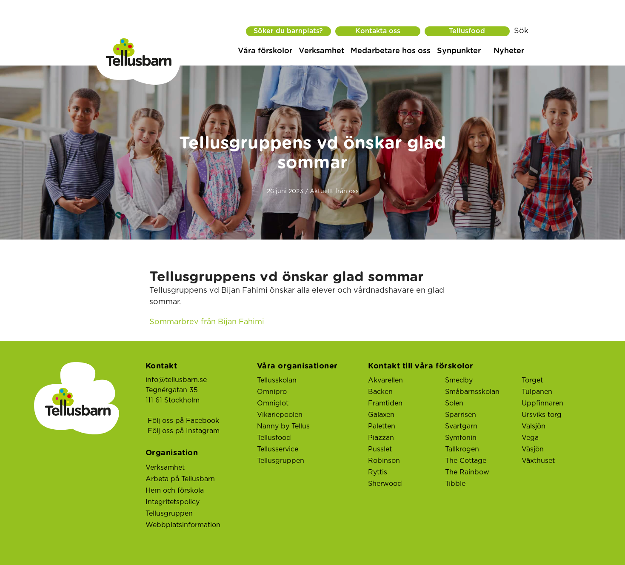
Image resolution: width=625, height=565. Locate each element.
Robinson (384, 460)
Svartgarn (461, 426)
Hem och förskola (175, 490)
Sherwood (385, 483)
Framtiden (385, 403)
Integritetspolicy (173, 502)
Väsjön (533, 449)
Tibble (455, 483)
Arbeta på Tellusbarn (180, 479)
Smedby (459, 380)
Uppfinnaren (542, 403)
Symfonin (461, 437)
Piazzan (381, 437)
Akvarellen (385, 380)
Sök (521, 31)
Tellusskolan (277, 380)
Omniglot (272, 403)
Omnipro (272, 391)
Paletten (381, 426)
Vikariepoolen (280, 414)
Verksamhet (321, 51)
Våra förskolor (265, 51)
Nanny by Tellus (283, 426)
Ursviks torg (542, 414)
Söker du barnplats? (288, 31)
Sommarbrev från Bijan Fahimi (206, 322)
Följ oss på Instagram (184, 431)
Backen (380, 391)
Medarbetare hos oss (391, 51)
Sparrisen (460, 414)
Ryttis (377, 472)
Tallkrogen (462, 449)
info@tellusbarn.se (176, 380)
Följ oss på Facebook (183, 420)
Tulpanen (537, 391)
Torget (532, 380)
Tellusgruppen (169, 513)
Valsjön (533, 426)
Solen (454, 403)
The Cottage (465, 460)
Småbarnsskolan (472, 391)
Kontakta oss (377, 31)
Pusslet (380, 449)
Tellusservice (277, 449)
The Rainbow (467, 472)
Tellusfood (467, 31)
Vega (530, 437)
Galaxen (381, 414)
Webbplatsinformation (183, 525)
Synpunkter (459, 51)
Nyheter (509, 51)
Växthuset (538, 460)
